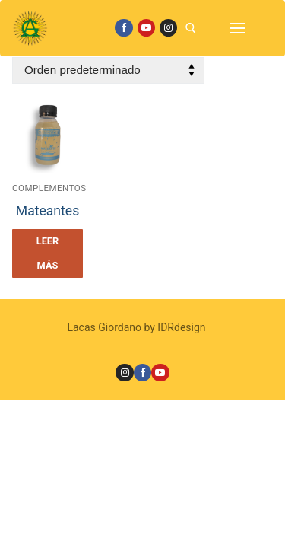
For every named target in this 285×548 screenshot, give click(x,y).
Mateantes (47, 210)
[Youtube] (146, 28)
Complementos (49, 188)
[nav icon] (237, 28)
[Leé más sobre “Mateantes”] (47, 253)
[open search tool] (190, 28)
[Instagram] (168, 28)
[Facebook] (123, 28)
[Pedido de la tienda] (108, 70)
